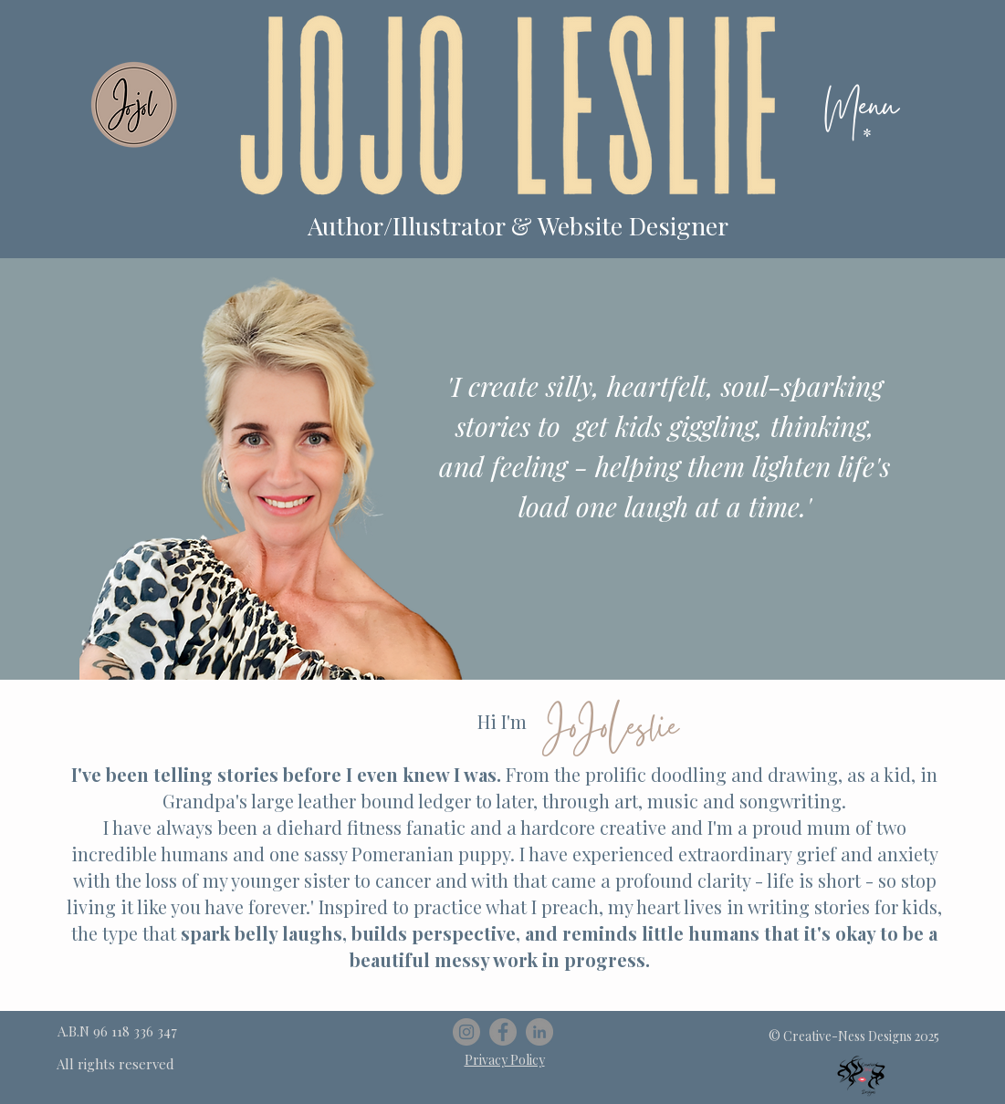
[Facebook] (503, 1032)
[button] (868, 134)
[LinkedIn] (539, 1032)
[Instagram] (466, 1032)
